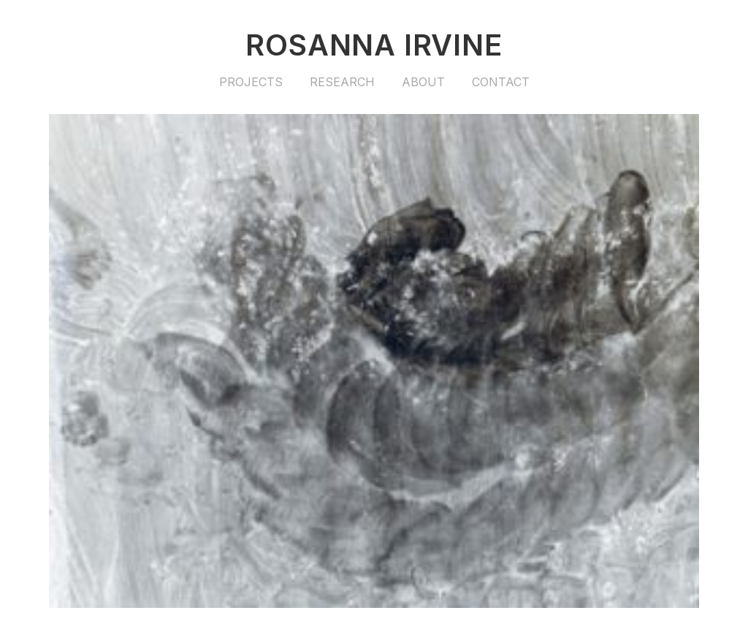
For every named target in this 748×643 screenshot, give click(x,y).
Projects (251, 82)
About (423, 82)
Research (342, 82)
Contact (501, 82)
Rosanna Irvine (373, 45)
